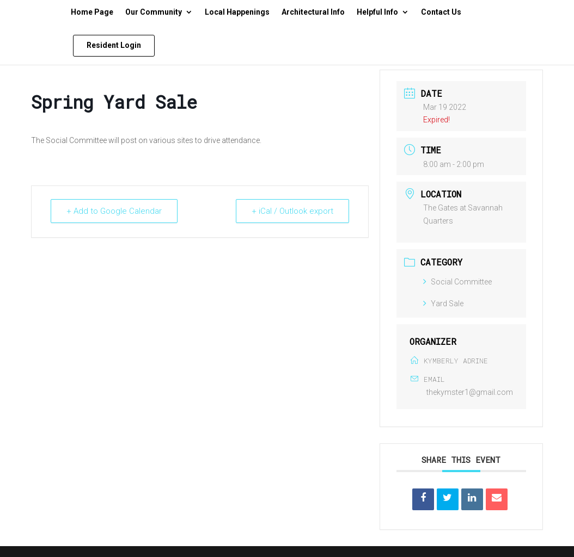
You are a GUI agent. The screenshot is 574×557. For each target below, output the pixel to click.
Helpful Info (377, 12)
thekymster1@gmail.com (469, 392)
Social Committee (457, 281)
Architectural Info (313, 12)
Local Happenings (237, 12)
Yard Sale (443, 303)
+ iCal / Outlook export (292, 211)
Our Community (153, 12)
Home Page (92, 12)
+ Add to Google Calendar (114, 211)
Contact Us (441, 12)
